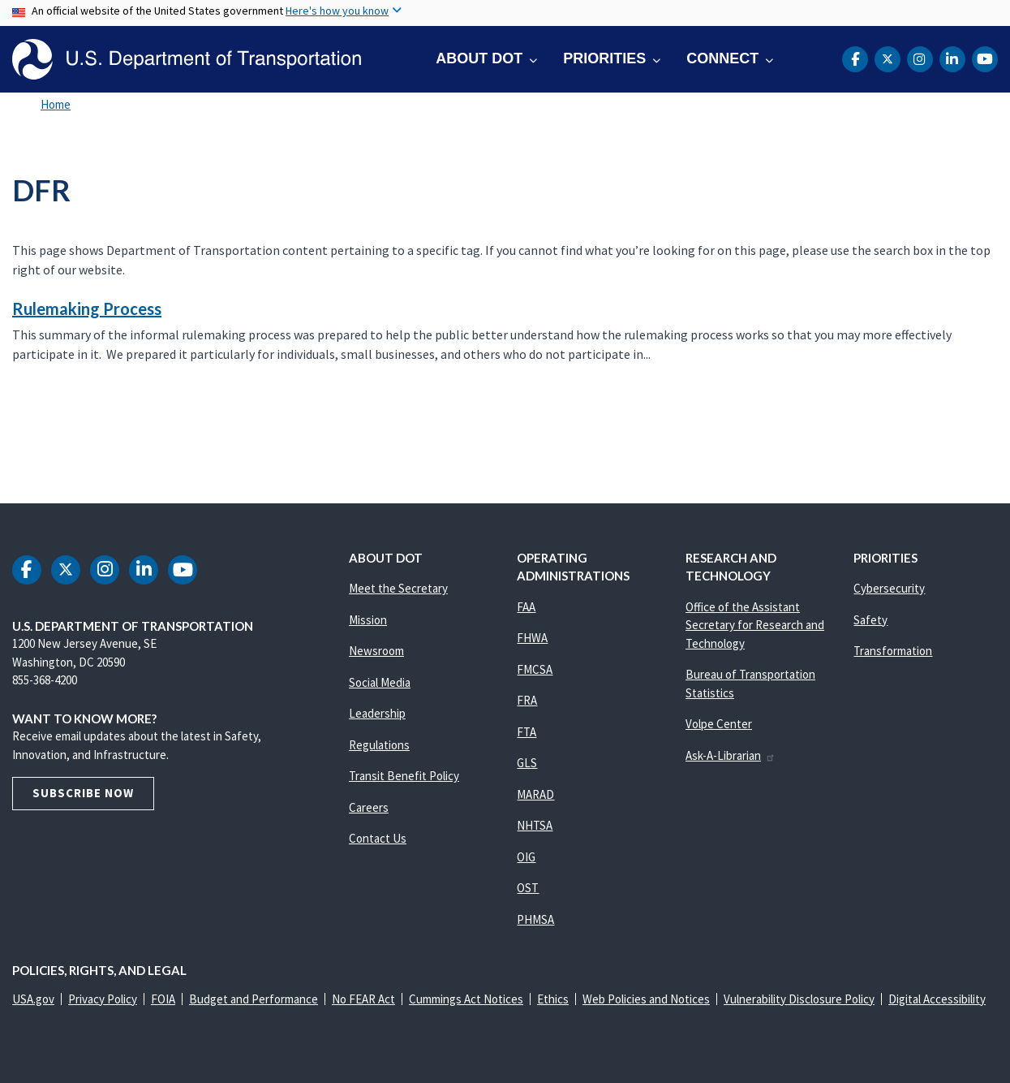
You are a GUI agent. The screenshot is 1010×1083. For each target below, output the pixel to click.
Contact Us (377, 838)
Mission (368, 620)
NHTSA (534, 825)
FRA (527, 700)
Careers (369, 807)
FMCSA (534, 669)
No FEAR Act (363, 999)
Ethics (553, 999)
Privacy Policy (102, 999)
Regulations (379, 745)
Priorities (604, 58)
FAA (526, 607)
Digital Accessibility (937, 999)
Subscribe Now (83, 792)
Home (56, 104)
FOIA (163, 999)
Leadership (377, 713)
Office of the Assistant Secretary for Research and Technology (755, 625)
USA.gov (33, 999)
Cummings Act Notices (466, 999)
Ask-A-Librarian (731, 755)
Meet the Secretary (398, 588)
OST (528, 887)
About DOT (479, 58)
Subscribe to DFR (9, 435)
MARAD (535, 794)
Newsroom (376, 650)
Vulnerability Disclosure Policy (799, 999)
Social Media (379, 682)
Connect (722, 58)
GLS (527, 762)
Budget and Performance (253, 999)
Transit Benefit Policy (404, 775)
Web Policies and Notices (646, 999)
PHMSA (535, 919)
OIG (526, 857)
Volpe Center (719, 723)
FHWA (532, 637)
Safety (870, 620)
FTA (526, 732)
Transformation (892, 650)
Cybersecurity (889, 588)
